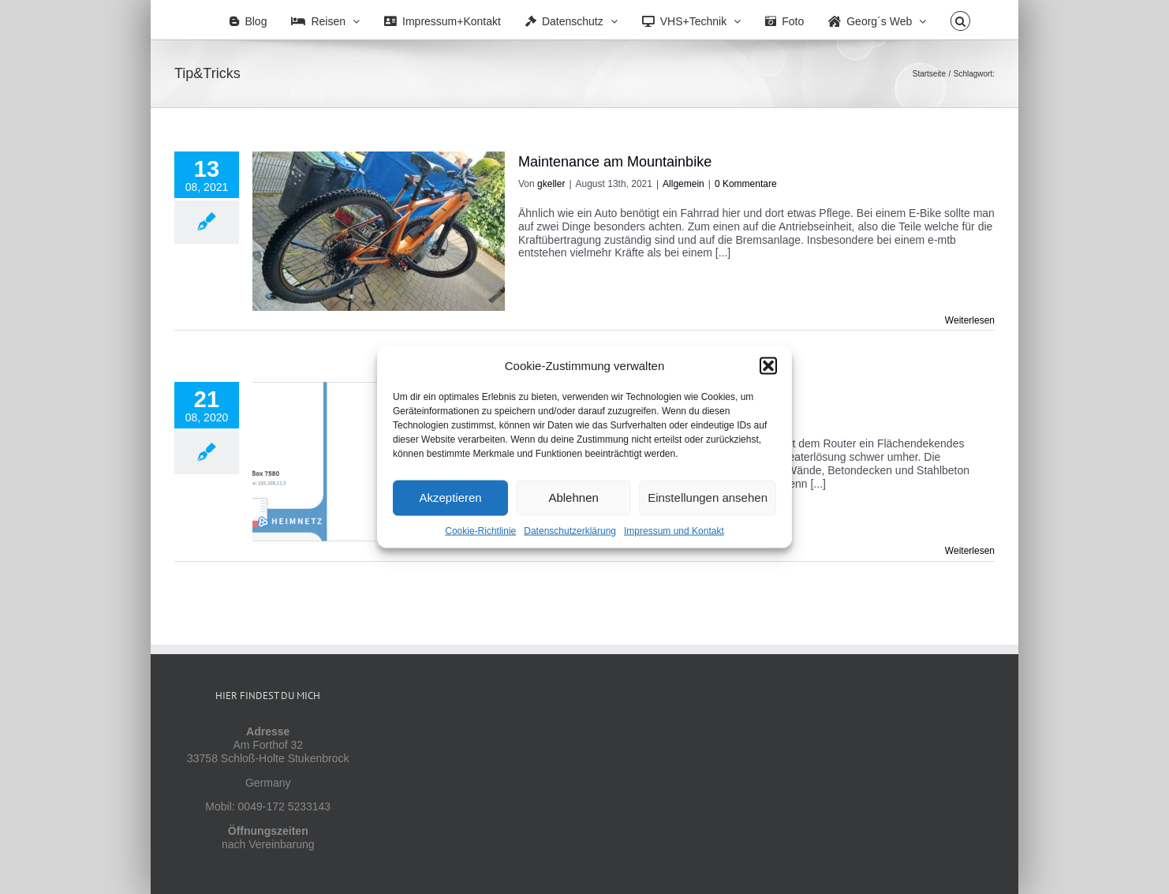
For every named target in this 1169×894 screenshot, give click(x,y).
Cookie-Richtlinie (480, 530)
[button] (768, 365)
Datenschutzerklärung (570, 530)
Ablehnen (573, 497)
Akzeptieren (450, 497)
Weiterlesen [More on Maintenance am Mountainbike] (970, 320)
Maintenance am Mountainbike (614, 162)
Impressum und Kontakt (674, 530)
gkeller (551, 183)
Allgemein (683, 183)
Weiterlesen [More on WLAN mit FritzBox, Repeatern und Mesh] (970, 550)
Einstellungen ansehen (708, 497)
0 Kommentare (746, 183)
